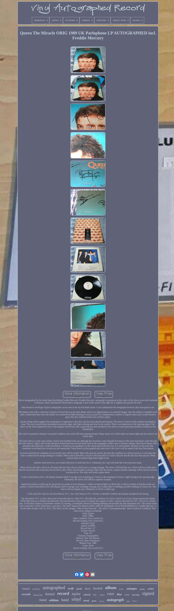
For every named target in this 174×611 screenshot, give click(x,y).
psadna (142, 589)
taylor (76, 594)
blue (119, 594)
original (102, 595)
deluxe (121, 589)
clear (128, 601)
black (87, 588)
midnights (132, 588)
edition (54, 600)
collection (37, 595)
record (63, 593)
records (26, 594)
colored (86, 595)
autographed (54, 587)
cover (127, 595)
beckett (98, 588)
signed (148, 593)
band (43, 600)
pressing (135, 595)
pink (79, 589)
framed (26, 588)
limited (49, 594)
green (94, 601)
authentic (101, 601)
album (110, 587)
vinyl (76, 599)
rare (110, 593)
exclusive (36, 589)
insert (135, 601)
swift (71, 588)
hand (65, 600)
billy (94, 595)
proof (86, 600)
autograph (115, 600)
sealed (151, 588)
